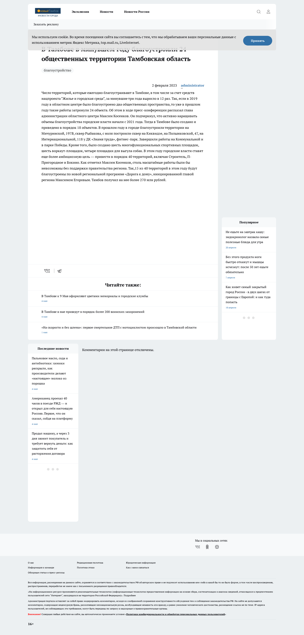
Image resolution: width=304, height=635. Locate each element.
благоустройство (57, 70)
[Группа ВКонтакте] (197, 547)
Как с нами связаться (137, 567)
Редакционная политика (90, 562)
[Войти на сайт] (268, 11)
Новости (106, 12)
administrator (192, 85)
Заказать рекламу (46, 24)
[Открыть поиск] (259, 11)
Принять (258, 41)
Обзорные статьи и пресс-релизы (46, 572)
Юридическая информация (140, 562)
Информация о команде (41, 567)
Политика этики (85, 567)
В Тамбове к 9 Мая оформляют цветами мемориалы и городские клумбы (122, 299)
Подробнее (130, 595)
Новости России (136, 12)
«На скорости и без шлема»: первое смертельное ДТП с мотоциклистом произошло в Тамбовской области (122, 330)
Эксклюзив (80, 12)
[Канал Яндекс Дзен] (217, 547)
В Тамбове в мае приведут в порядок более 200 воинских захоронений (122, 314)
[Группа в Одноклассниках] (207, 547)
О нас (31, 562)
